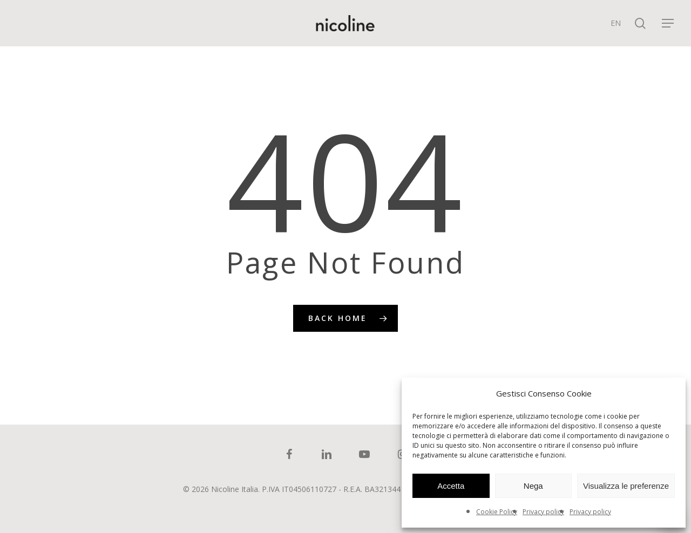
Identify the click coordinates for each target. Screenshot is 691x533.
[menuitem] (616, 23)
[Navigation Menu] (668, 23)
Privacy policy (543, 511)
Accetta (450, 485)
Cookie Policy (496, 511)
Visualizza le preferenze (626, 485)
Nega (533, 485)
